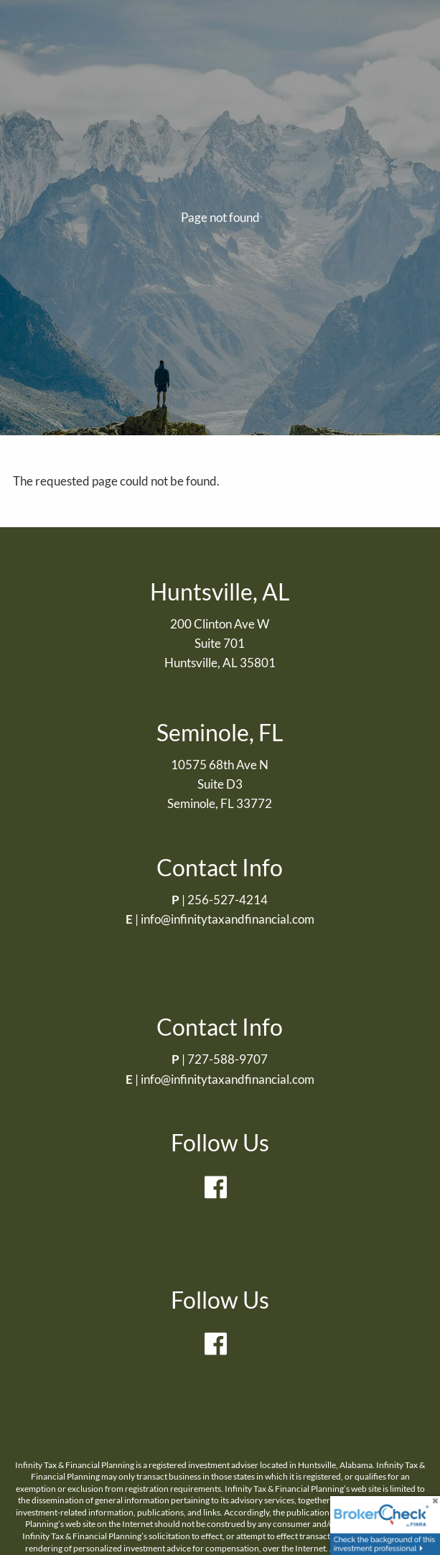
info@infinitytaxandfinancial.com (227, 919)
